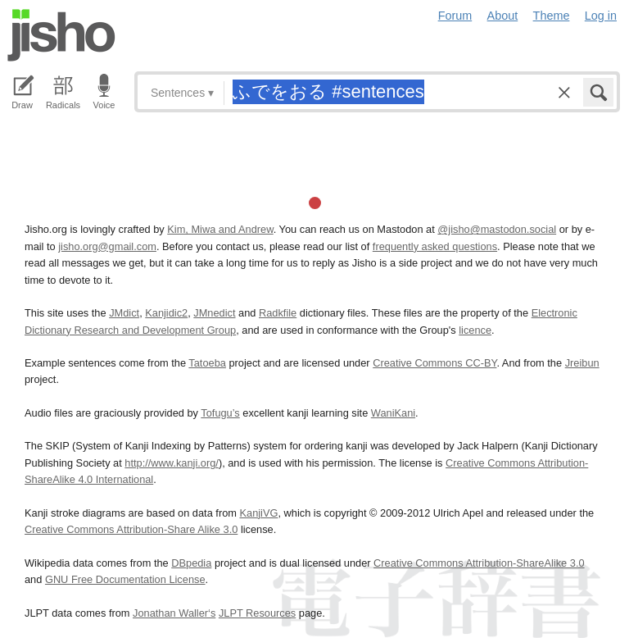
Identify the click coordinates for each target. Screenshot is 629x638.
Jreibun (582, 363)
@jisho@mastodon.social (496, 229)
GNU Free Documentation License (125, 579)
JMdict (124, 313)
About (502, 15)
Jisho (61, 35)
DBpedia (191, 563)
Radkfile (277, 313)
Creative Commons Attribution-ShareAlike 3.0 (478, 563)
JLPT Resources (257, 613)
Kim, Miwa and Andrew (220, 229)
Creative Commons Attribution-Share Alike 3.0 (131, 529)
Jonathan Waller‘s (174, 613)
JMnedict (214, 313)
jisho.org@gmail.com (107, 246)
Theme (551, 15)
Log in (601, 15)
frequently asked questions (435, 246)
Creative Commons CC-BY (434, 363)
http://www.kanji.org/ (171, 463)
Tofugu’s (220, 413)
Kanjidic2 (166, 313)
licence (475, 330)
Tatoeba (207, 363)
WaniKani (393, 413)
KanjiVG (258, 513)
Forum (455, 15)
